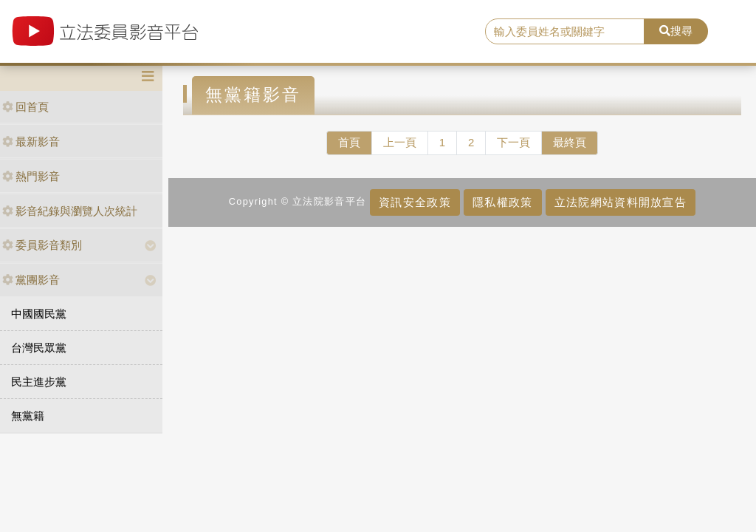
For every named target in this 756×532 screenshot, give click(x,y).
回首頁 (25, 106)
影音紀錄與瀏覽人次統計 (69, 211)
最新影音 (31, 141)
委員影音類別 (42, 245)
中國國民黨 (38, 313)
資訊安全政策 (415, 202)
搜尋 (676, 30)
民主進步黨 (38, 381)
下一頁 (513, 142)
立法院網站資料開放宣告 (620, 202)
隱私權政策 (502, 202)
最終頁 (569, 142)
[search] (565, 31)
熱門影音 (31, 176)
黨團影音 (31, 279)
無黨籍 (27, 415)
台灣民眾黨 (38, 347)
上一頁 (399, 142)
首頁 (349, 142)
